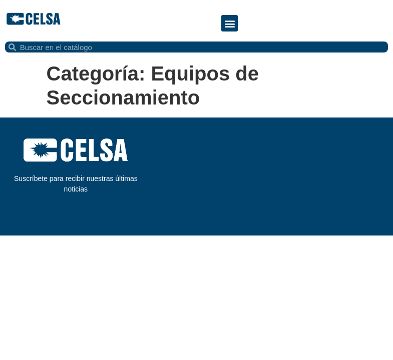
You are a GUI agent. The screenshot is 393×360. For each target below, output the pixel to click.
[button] (229, 23)
